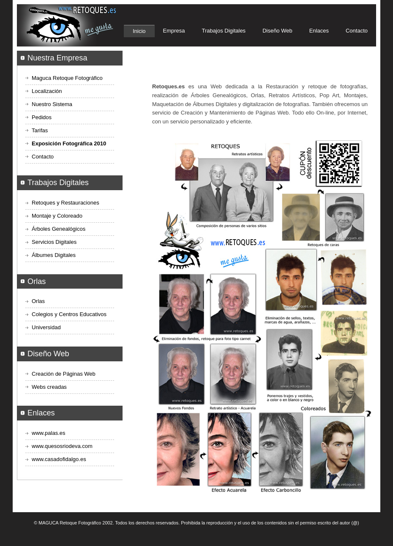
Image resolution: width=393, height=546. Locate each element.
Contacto (357, 30)
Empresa (174, 30)
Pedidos (42, 117)
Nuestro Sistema (52, 104)
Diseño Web (277, 30)
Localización (47, 91)
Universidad (46, 327)
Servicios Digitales (54, 242)
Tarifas (40, 130)
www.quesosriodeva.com (62, 446)
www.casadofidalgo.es (59, 459)
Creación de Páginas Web (64, 374)
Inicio (139, 31)
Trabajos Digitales (224, 30)
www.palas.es (48, 433)
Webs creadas (49, 387)
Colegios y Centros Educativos (69, 314)
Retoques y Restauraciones (65, 202)
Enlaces (319, 30)
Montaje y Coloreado (57, 216)
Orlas (38, 301)
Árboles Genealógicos (58, 229)
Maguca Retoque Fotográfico (67, 78)
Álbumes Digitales (54, 255)
